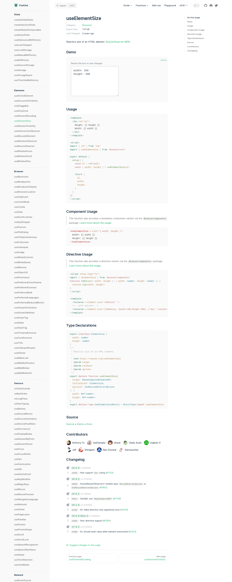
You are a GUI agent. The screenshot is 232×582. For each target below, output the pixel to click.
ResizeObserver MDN (118, 41)
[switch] (196, 5)
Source (190, 42)
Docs (89, 424)
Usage (190, 26)
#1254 (132, 531)
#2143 (109, 472)
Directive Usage (194, 34)
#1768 (117, 498)
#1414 (124, 509)
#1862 (103, 487)
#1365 (107, 520)
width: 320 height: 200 (94, 81)
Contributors (193, 46)
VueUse (21, 5)
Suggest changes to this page (83, 545)
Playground (170, 5)
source (164, 60)
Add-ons (156, 5)
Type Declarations (195, 38)
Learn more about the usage (95, 222)
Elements (87, 25)
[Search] (65, 5)
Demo (189, 21)
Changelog (192, 50)
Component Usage (195, 30)
